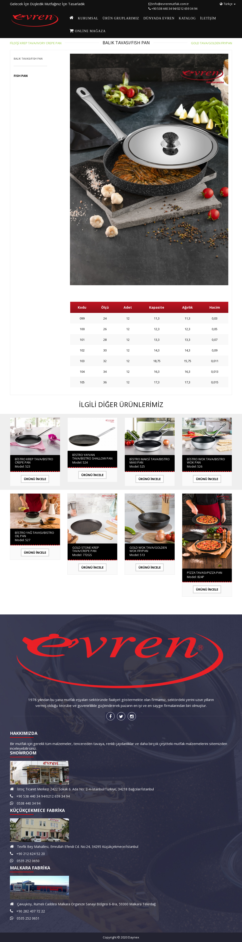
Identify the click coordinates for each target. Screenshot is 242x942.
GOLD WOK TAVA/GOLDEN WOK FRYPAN (148, 549)
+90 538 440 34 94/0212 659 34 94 (174, 8)
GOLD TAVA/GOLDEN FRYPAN (211, 43)
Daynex (133, 937)
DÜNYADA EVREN (159, 18)
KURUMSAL (88, 18)
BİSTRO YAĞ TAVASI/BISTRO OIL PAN (34, 534)
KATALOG (187, 18)
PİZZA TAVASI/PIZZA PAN (204, 572)
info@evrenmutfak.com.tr (170, 4)
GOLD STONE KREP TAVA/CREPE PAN (85, 549)
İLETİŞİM (208, 18)
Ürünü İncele (35, 479)
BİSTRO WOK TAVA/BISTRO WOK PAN (206, 460)
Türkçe (228, 4)
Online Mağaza (90, 31)
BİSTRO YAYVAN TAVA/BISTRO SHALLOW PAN (92, 456)
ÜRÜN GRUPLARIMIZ (121, 18)
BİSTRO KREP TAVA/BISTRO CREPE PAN (34, 460)
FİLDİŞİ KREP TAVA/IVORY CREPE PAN (35, 43)
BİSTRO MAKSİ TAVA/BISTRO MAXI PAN (150, 460)
